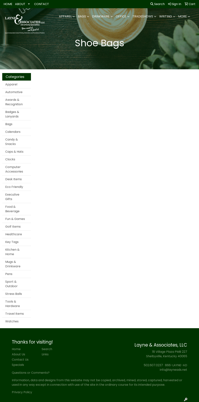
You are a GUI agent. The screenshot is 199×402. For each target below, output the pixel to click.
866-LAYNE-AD (176, 365)
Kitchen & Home (12, 251)
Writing (165, 16)
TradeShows (142, 16)
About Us (18, 354)
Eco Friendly (14, 187)
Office (121, 16)
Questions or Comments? (31, 373)
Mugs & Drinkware (12, 264)
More (182, 16)
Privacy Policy (22, 392)
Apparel (65, 16)
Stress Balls (13, 294)
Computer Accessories (14, 169)
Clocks (10, 159)
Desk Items (13, 179)
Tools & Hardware (12, 303)
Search (157, 4)
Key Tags (12, 242)
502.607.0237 (153, 365)
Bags (82, 16)
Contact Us (20, 359)
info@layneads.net (173, 370)
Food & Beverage (12, 209)
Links (45, 354)
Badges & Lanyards (12, 114)
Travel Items (14, 314)
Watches (12, 321)
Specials (18, 365)
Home (16, 349)
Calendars (12, 132)
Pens (8, 274)
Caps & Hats (14, 151)
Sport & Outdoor (11, 283)
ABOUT (20, 4)
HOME (8, 4)
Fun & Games (15, 219)
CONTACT (41, 4)
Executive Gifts (12, 196)
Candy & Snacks (11, 141)
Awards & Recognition (14, 102)
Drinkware (101, 16)
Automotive (14, 92)
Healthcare (13, 234)
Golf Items (13, 226)
